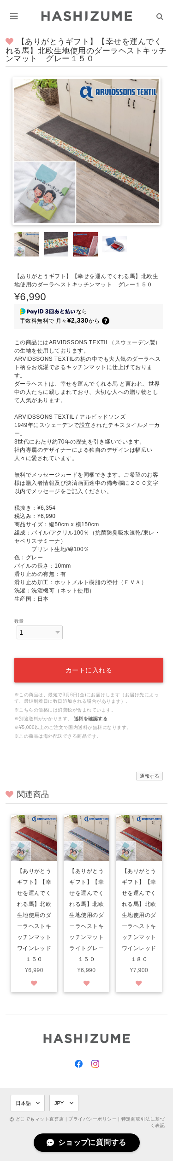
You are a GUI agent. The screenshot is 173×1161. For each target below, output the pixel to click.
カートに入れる (89, 670)
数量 (19, 621)
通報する (149, 776)
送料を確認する (90, 718)
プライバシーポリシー (92, 1118)
